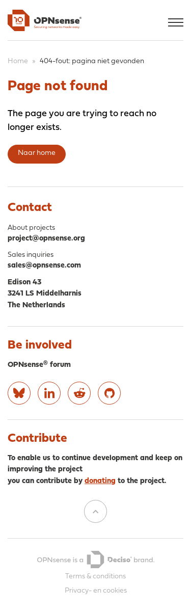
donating (100, 481)
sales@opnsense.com (44, 266)
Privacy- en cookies (96, 591)
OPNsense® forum (39, 365)
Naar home (37, 153)
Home (18, 61)
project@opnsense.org (46, 239)
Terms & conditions (95, 576)
